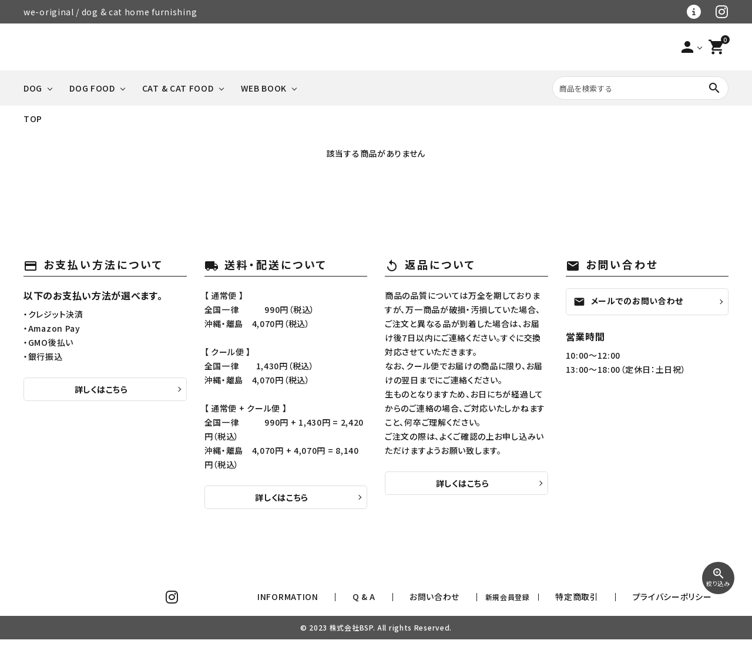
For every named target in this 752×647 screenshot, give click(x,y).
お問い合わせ (496, 601)
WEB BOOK (264, 88)
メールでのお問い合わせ (628, 301)
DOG (33, 88)
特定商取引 (616, 601)
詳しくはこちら (101, 389)
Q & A (447, 601)
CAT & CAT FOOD (178, 88)
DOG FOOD (92, 88)
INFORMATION (393, 601)
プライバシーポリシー (686, 601)
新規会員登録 (557, 601)
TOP (33, 118)
